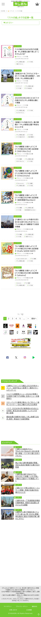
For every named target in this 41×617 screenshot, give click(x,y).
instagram (25, 357)
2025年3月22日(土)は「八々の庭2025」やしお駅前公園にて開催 (27, 100)
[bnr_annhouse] (29, 334)
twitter (16, 357)
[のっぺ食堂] (11, 334)
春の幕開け (31, 136)
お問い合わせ (13, 610)
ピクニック (19, 86)
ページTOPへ (38, 614)
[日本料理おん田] (17, 334)
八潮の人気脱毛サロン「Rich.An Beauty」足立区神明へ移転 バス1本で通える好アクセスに (27, 452)
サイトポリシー (8, 606)
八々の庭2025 (21, 136)
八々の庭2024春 (28, 153)
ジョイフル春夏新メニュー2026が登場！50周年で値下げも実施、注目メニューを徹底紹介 (22, 396)
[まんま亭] (35, 334)
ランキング (37, 4)
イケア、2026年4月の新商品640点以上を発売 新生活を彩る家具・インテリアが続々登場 (22, 411)
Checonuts (20, 183)
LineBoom (33, 357)
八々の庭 (19, 11)
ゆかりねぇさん (20, 161)
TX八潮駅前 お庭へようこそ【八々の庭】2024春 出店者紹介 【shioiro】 (26, 273)
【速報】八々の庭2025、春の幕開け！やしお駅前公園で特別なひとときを (27, 124)
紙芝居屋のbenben (30, 209)
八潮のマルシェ (29, 236)
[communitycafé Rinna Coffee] (5, 334)
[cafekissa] (35, 327)
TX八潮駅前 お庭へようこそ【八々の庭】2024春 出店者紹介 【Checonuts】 (26, 173)
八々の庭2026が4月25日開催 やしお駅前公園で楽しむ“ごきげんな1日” (27, 51)
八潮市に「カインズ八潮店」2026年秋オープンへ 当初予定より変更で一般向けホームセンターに (22, 388)
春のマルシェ (20, 64)
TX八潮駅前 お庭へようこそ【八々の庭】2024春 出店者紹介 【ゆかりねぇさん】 (26, 149)
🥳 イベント (11, 11)
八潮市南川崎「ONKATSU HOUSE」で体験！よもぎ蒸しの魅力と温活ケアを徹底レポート (27, 477)
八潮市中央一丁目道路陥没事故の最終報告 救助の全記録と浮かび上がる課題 (27, 503)
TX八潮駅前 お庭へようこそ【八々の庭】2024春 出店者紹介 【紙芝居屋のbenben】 (26, 197)
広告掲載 (29, 610)
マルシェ (19, 56)
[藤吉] (29, 327)
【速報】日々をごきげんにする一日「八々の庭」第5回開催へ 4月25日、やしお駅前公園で (27, 76)
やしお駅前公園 (21, 61)
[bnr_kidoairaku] (5, 327)
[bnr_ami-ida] (23, 327)
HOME (3, 11)
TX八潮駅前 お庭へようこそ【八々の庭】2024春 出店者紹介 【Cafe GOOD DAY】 (26, 248)
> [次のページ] (28, 318)
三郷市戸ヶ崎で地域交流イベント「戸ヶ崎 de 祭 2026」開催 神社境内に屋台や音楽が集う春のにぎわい (27, 515)
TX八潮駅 (19, 159)
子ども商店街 (28, 88)
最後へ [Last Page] (34, 318)
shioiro (19, 283)
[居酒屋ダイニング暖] (17, 327)
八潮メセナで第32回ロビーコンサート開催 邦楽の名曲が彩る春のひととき (27, 490)
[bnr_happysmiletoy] (11, 327)
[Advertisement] (20, 35)
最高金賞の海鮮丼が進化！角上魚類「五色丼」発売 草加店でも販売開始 (22, 418)
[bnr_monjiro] (23, 334)
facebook (7, 357)
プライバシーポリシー (22, 606)
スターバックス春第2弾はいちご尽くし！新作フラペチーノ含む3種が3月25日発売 (22, 403)
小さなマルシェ (20, 112)
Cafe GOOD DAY (22, 258)
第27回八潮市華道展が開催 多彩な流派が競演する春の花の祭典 (27, 465)
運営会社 (34, 606)
